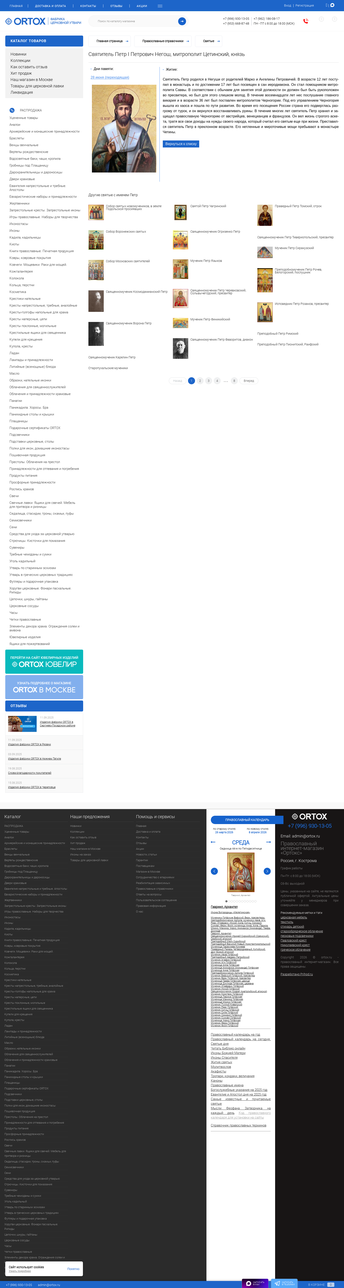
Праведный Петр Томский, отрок (298, 206)
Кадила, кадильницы (17, 928)
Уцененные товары (16, 831)
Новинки (18, 54)
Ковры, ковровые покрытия (22, 945)
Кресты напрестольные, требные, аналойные (33, 985)
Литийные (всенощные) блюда (24, 1037)
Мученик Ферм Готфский (225, 1023)
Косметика (11, 974)
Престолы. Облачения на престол (26, 1117)
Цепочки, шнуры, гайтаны (20, 1234)
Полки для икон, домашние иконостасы (30, 1105)
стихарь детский (292, 926)
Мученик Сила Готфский (224, 1012)
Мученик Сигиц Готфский (225, 1010)
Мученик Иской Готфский (225, 989)
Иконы (8, 923)
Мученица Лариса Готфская (226, 996)
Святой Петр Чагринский (208, 206)
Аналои (9, 837)
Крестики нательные (17, 980)
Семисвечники (14, 1167)
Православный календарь (247, 820)
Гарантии (142, 860)
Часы (8, 1246)
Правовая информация (151, 905)
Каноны (216, 1081)
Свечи (8, 1145)
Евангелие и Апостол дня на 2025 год (239, 1094)
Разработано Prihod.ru (297, 974)
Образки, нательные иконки (22, 1048)
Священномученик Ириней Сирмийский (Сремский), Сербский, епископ (240, 937)
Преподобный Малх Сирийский (228, 941)
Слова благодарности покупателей (29, 772)
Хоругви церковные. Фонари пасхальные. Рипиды (31, 1227)
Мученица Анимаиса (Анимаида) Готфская (235, 967)
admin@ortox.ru (306, 836)
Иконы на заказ (80, 854)
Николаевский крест (295, 945)
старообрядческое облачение (302, 931)
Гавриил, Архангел (240, 895)
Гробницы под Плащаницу (21, 871)
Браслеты (10, 848)
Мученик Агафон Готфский (226, 960)
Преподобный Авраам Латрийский (230, 957)
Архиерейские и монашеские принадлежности (34, 843)
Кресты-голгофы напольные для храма (29, 991)
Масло (8, 1042)
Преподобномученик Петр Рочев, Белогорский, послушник (298, 271)
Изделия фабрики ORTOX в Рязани (29, 744)
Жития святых (221, 1062)
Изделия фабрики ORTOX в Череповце (32, 787)
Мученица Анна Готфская (225, 970)
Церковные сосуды (17, 1240)
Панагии (9, 1065)
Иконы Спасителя (224, 1058)
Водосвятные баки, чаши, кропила (26, 866)
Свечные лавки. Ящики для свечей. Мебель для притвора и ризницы (35, 1153)
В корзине (317, 1284)
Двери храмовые (15, 883)
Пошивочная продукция (19, 1111)
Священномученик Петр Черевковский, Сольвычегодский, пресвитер (218, 292)
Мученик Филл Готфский (224, 1025)
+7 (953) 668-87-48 (236, 23)
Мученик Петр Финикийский (210, 319)
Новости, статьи (146, 854)
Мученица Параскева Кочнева (228, 946)
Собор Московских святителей (128, 261)
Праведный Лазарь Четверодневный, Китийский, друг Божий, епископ (238, 950)
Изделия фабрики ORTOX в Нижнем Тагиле (34, 758)
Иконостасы (12, 917)
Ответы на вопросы (149, 894)
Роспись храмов (15, 1139)
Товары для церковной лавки (37, 86)
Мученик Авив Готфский (224, 954)
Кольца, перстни (14, 968)
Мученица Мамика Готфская (227, 999)
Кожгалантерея (14, 957)
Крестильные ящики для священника (28, 1008)
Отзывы (116, 6)
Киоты (8, 934)
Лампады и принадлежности (23, 1031)
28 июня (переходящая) (110, 77)
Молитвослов (221, 1067)
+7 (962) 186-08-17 (267, 18)
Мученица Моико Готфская (226, 1002)
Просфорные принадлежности (24, 1134)
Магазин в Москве (148, 871)
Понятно (73, 1269)
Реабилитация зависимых (153, 883)
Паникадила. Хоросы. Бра (21, 1071)
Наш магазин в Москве (32, 79)
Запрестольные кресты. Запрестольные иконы (35, 905)
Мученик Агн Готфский (223, 962)
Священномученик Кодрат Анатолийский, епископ (239, 991)
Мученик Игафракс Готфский (227, 986)
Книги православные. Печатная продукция (32, 940)
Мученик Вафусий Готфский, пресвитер (233, 975)
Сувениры (10, 1190)
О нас (139, 911)
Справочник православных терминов (238, 1125)
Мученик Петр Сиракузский (294, 248)
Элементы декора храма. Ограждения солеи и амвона (34, 1260)
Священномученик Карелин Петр (112, 357)
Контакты (88, 6)
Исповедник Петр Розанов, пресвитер (302, 303)
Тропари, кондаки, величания (232, 1076)
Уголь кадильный (15, 1201)
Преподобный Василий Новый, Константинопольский (240, 944)
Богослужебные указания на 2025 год (239, 1090)
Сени (7, 1173)
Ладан (8, 1025)
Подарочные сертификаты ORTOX (26, 1088)
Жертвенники (13, 900)
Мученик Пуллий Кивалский (226, 1004)
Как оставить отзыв (29, 67)
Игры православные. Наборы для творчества (33, 911)
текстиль (287, 922)
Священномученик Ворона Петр (129, 323)
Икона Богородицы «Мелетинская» (230, 912)
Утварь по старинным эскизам (24, 1207)
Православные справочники (154, 888)
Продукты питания (16, 1128)
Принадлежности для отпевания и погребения (34, 1122)
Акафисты (218, 1071)
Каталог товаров (44, 41)
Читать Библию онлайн (228, 1048)
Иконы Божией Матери (228, 1053)
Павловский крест (294, 940)
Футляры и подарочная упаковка (25, 1218)
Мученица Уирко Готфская (225, 1020)
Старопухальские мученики (108, 368)
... (226, 379)
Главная (16, 6)
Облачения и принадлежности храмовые (30, 1060)
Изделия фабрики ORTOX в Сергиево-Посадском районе (57, 723)
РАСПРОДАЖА (13, 826)
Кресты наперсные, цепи (20, 997)
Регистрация (305, 5)
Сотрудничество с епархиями (155, 877)
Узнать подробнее (20, 1271)
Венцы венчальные (17, 854)
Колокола (10, 963)
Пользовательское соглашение (156, 900)
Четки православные (18, 1251)
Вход (287, 5)
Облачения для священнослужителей (28, 1054)
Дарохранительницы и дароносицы (27, 877)
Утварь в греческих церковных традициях (31, 1212)
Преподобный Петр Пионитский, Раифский (288, 344)
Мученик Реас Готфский (224, 1007)
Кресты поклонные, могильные (24, 1002)
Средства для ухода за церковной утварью (32, 1178)
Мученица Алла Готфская (225, 965)
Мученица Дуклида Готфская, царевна (232, 983)
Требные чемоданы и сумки (22, 1195)
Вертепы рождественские (21, 860)
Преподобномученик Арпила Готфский (232, 973)
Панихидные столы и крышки (23, 1077)
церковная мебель (294, 917)
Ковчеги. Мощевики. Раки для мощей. (28, 951)
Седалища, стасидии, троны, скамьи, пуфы (31, 1161)
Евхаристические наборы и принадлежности (33, 894)
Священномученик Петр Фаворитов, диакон (221, 339)
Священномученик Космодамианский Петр (137, 291)
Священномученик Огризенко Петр (215, 231)
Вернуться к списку (181, 144)
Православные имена (227, 1085)
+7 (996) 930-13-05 (236, 18)
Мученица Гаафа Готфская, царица (230, 981)
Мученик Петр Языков (206, 260)
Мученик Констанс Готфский (227, 994)
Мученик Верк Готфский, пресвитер (231, 978)
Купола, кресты (14, 1020)
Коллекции (20, 60)
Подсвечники (13, 1094)
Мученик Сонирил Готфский (226, 1015)
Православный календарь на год (235, 1035)
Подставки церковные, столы (23, 1099)
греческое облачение (295, 949)
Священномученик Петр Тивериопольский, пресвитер (295, 237)
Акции (142, 6)
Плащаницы (12, 1082)
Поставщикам (145, 866)
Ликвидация (22, 92)
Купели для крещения (18, 1014)
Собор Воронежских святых (126, 231)
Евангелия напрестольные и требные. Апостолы (35, 888)
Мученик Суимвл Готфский (226, 1018)
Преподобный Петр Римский (277, 333)
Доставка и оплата (50, 6)
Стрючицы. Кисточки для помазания (28, 1184)
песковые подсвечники (297, 936)
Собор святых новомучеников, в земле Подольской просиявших (133, 208)
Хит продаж (21, 73)
